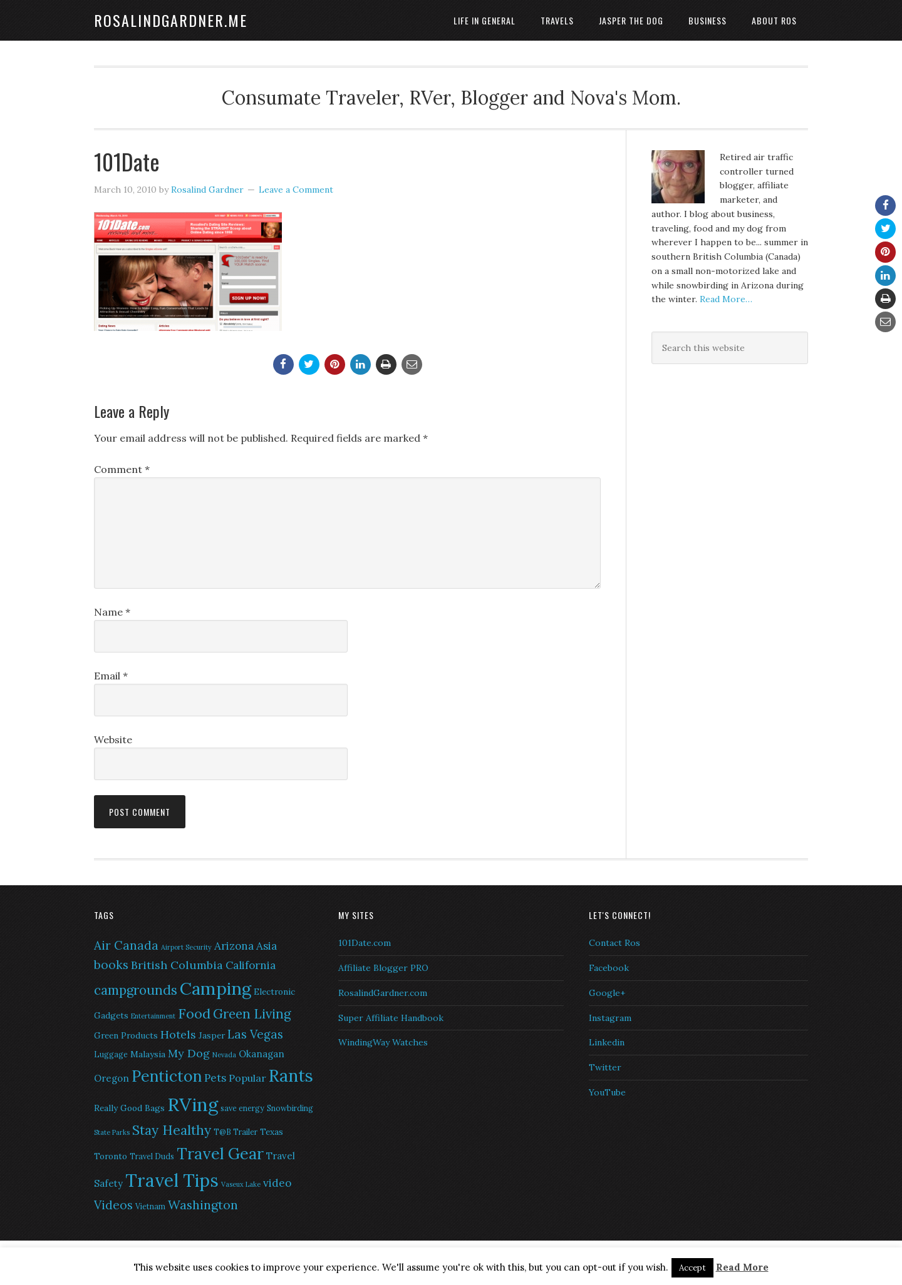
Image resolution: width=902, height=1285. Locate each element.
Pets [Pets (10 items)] (215, 1078)
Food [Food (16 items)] (194, 1013)
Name (112, 612)
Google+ (607, 992)
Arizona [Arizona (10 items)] (234, 946)
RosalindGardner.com (382, 992)
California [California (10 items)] (251, 965)
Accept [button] (692, 1267)
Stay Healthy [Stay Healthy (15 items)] (171, 1130)
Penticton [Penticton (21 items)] (167, 1076)
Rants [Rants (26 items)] (291, 1075)
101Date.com (364, 942)
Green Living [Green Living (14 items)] (252, 1013)
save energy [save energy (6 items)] (242, 1108)
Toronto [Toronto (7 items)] (110, 1156)
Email (111, 675)
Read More (742, 1267)
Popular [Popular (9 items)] (247, 1078)
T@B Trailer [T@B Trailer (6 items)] (235, 1132)
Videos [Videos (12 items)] (113, 1204)
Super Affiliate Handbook (390, 1017)
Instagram (610, 1017)
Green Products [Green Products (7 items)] (126, 1035)
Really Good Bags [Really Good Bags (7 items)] (129, 1108)
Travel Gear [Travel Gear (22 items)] (220, 1154)
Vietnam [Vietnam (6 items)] (150, 1206)
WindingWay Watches (383, 1042)
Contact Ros (614, 942)
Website (113, 739)
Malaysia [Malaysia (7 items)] (147, 1054)
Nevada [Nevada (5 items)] (224, 1054)
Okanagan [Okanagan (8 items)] (261, 1054)
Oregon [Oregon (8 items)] (111, 1078)
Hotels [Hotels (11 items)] (178, 1034)
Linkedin (607, 1042)
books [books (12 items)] (111, 964)
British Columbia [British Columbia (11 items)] (177, 965)
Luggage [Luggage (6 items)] (111, 1054)
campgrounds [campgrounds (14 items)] (135, 990)
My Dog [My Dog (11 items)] (189, 1053)
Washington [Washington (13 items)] (203, 1204)
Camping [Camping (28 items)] (215, 988)
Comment (122, 469)
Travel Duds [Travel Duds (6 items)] (152, 1156)
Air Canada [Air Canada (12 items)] (126, 945)
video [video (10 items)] (277, 1183)
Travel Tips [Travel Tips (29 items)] (172, 1180)
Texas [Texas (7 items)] (271, 1131)
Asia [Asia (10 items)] (266, 946)
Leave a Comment (296, 189)
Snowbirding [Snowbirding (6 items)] (290, 1108)
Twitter (605, 1067)
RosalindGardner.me (170, 20)
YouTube (607, 1092)
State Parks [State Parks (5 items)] (112, 1132)
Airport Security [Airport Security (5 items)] (186, 947)
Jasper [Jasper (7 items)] (212, 1035)
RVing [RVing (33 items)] (192, 1104)
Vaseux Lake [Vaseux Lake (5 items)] (241, 1184)
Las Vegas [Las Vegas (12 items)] (255, 1034)
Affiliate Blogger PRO (383, 967)
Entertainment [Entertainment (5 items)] (153, 1016)
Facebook (609, 967)
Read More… (726, 299)
